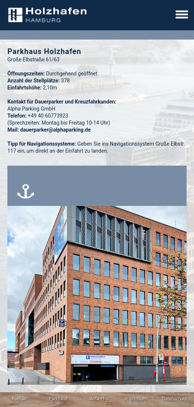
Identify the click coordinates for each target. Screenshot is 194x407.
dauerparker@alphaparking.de (55, 130)
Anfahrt (97, 398)
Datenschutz (175, 398)
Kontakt (19, 398)
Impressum (136, 398)
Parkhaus (58, 398)
